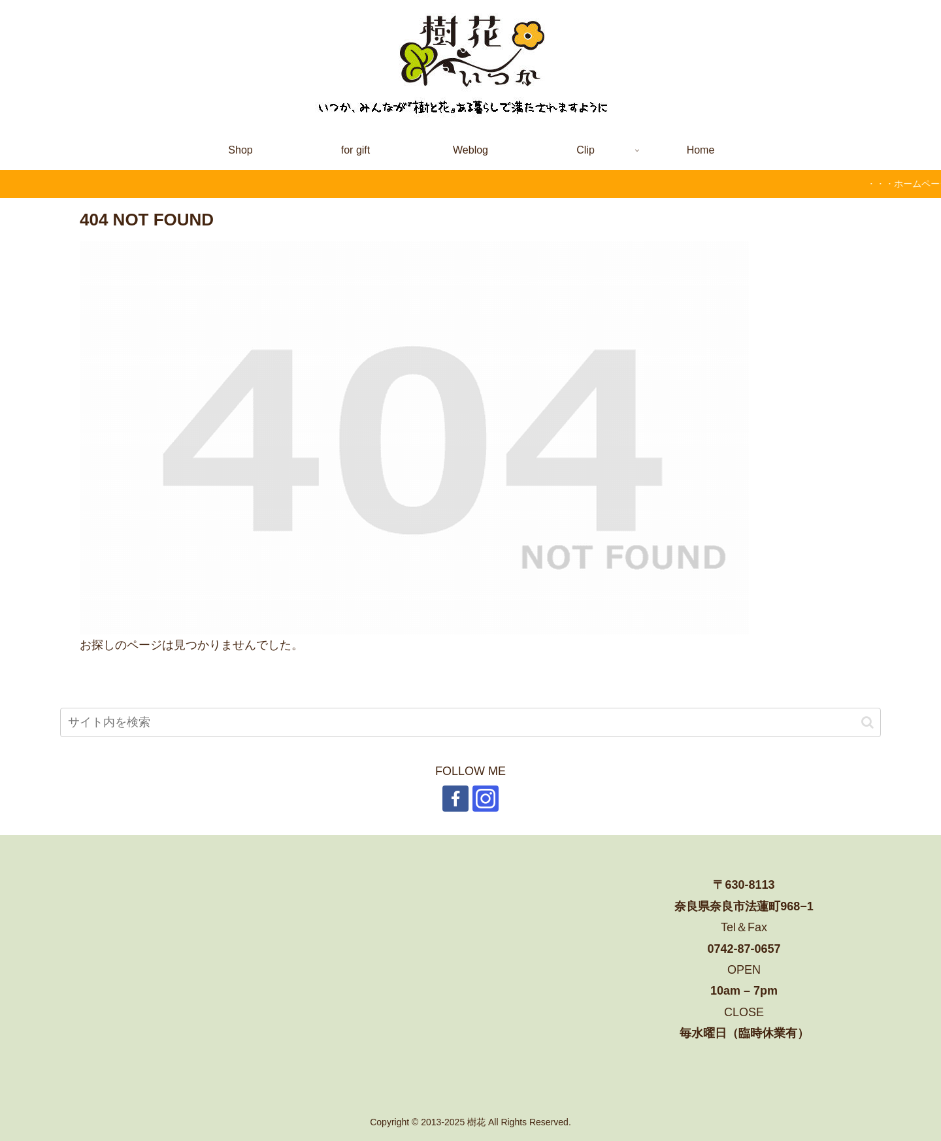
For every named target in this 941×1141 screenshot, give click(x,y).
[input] (470, 722)
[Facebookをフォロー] (455, 798)
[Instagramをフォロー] (485, 798)
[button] (867, 722)
